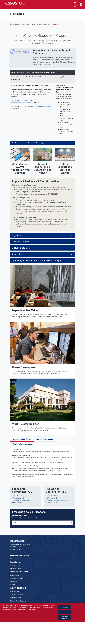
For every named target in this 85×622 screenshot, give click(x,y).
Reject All (64, 614)
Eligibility (42, 235)
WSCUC (12, 585)
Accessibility (14, 559)
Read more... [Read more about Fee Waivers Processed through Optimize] (47, 64)
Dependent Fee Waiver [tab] (22, 439)
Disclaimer (13, 581)
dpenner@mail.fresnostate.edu (21, 102)
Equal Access (14, 575)
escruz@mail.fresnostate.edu (57, 500)
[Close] (83, 614)
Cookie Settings (15, 562)
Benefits (46, 24)
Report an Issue (15, 568)
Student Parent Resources (18, 601)
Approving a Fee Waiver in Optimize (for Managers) (42, 260)
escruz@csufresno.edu (43, 106)
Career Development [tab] (45, 439)
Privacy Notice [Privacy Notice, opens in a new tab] (31, 611)
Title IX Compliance (16, 578)
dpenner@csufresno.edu (22, 500)
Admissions (42, 254)
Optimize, (45, 452)
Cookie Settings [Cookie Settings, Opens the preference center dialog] (64, 609)
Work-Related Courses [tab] (23, 444)
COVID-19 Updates (16, 595)
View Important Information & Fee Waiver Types (28, 143)
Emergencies (14, 591)
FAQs (15, 523)
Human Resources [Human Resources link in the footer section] (17, 541)
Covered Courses (42, 241)
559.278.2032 (16, 550)
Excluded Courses (42, 248)
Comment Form (15, 565)
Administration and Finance (20, 24)
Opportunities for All (16, 598)
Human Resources (36, 24)
